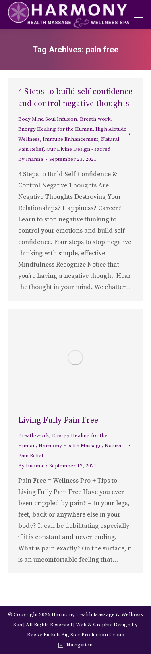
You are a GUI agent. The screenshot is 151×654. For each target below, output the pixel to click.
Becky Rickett (43, 634)
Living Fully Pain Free (58, 420)
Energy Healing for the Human (55, 129)
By (30, 159)
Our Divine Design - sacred (78, 149)
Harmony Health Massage (70, 445)
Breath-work (95, 119)
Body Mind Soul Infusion (47, 119)
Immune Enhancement (70, 139)
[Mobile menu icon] (138, 15)
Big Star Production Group (92, 634)
